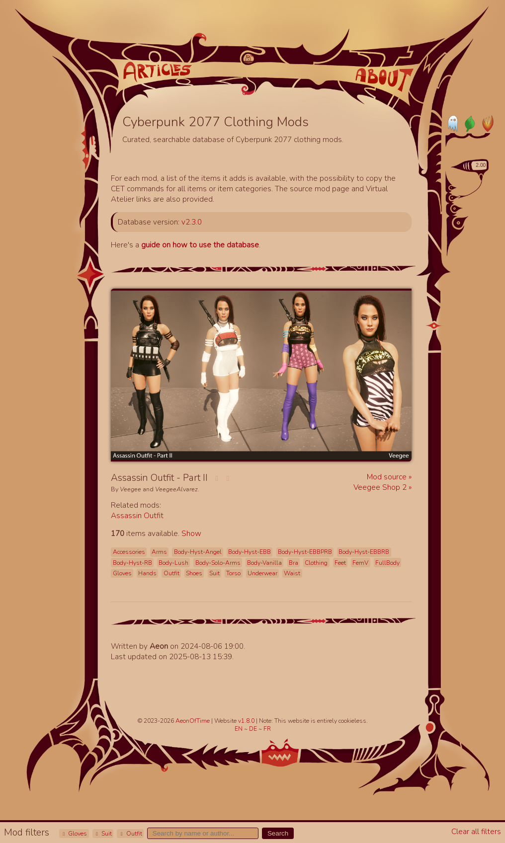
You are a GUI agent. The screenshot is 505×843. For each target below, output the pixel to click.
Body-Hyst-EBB (249, 552)
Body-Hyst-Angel (198, 552)
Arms (159, 552)
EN (239, 729)
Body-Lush (173, 563)
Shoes (194, 573)
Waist (292, 573)
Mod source (388, 476)
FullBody (387, 563)
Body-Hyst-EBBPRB (305, 552)
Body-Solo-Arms (218, 563)
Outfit (130, 834)
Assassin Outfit (137, 515)
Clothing (316, 563)
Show (191, 533)
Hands (147, 573)
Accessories (129, 552)
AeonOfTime (192, 721)
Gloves (74, 834)
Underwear (262, 573)
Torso (233, 573)
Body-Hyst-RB (132, 563)
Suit (103, 834)
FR (267, 729)
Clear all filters (476, 831)
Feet (340, 563)
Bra (293, 563)
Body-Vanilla (264, 563)
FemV (360, 563)
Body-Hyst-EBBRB (363, 552)
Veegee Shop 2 (381, 487)
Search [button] (277, 833)
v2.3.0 (191, 222)
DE (253, 729)
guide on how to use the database (200, 244)
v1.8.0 (247, 721)
